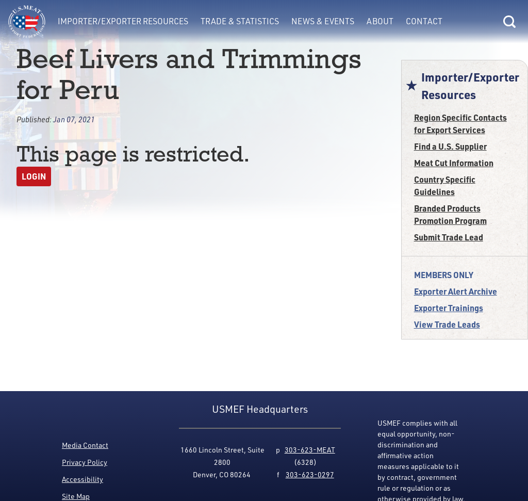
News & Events (322, 21)
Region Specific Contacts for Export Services (460, 123)
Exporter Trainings (448, 307)
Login (34, 176)
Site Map (76, 496)
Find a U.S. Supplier (450, 146)
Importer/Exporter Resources (123, 21)
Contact (424, 21)
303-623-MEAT (310, 449)
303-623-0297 (310, 474)
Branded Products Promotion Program (450, 214)
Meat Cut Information (453, 162)
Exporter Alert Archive (455, 291)
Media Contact (85, 445)
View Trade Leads (447, 324)
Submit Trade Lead (448, 237)
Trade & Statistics (240, 21)
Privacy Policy (84, 462)
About (380, 21)
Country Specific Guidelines (444, 185)
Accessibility (82, 479)
